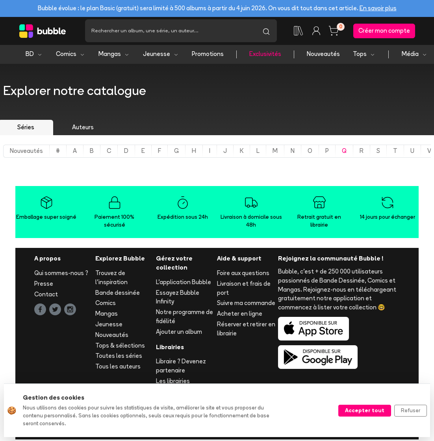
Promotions (208, 55)
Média (414, 55)
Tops (364, 55)
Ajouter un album (179, 333)
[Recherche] (170, 31)
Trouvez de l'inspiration (111, 279)
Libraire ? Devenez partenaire (181, 367)
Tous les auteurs (118, 368)
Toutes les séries (118, 357)
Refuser (410, 410)
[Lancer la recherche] (266, 31)
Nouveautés (323, 55)
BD (34, 55)
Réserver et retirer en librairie (246, 330)
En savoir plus (378, 8)
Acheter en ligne (239, 315)
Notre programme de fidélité (184, 318)
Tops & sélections (120, 346)
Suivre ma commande (246, 304)
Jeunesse (161, 55)
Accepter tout (364, 410)
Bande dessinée (117, 294)
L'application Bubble (183, 283)
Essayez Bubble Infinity (177, 298)
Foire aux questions (243, 274)
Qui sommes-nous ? (61, 274)
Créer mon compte (384, 31)
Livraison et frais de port (244, 289)
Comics (70, 55)
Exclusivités (265, 55)
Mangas (114, 55)
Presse (43, 284)
